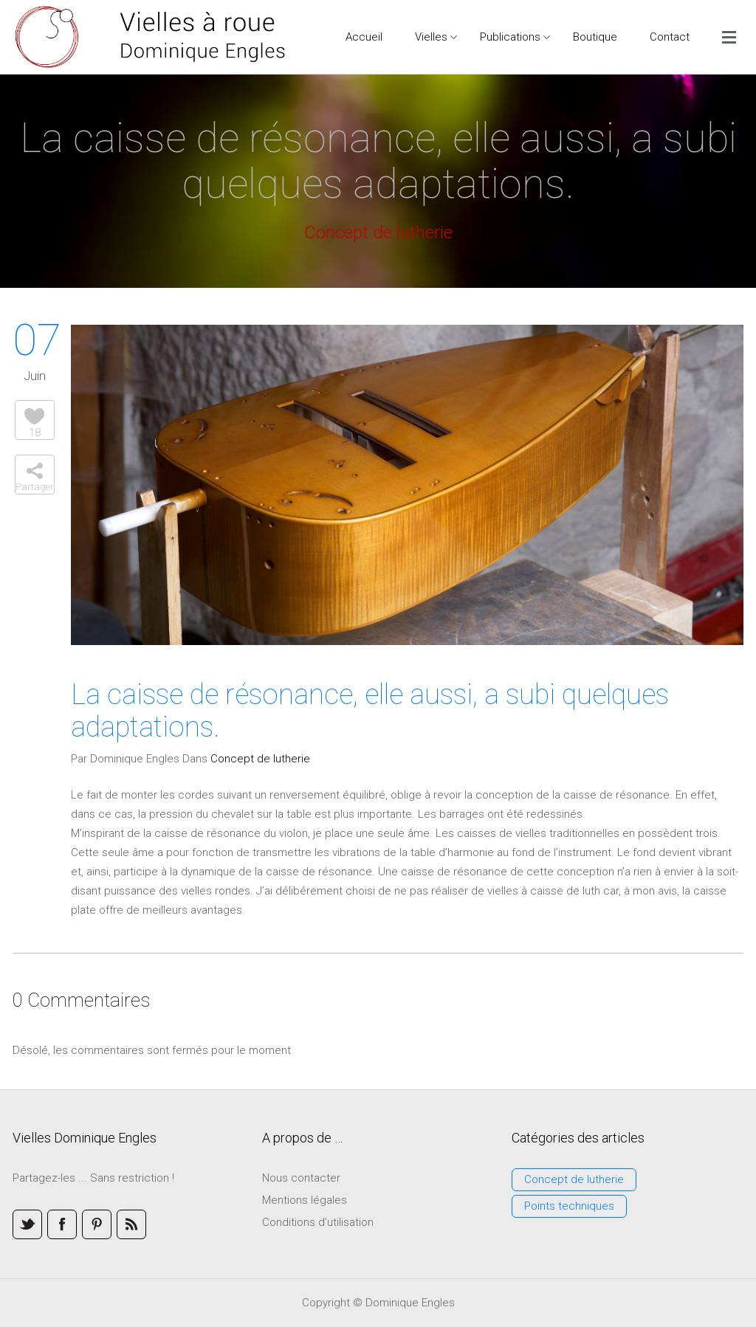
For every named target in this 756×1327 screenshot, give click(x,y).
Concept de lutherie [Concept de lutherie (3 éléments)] (574, 1179)
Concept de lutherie (260, 758)
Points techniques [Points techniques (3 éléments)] (569, 1206)
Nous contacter (301, 1178)
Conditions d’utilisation (318, 1222)
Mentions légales (304, 1200)
